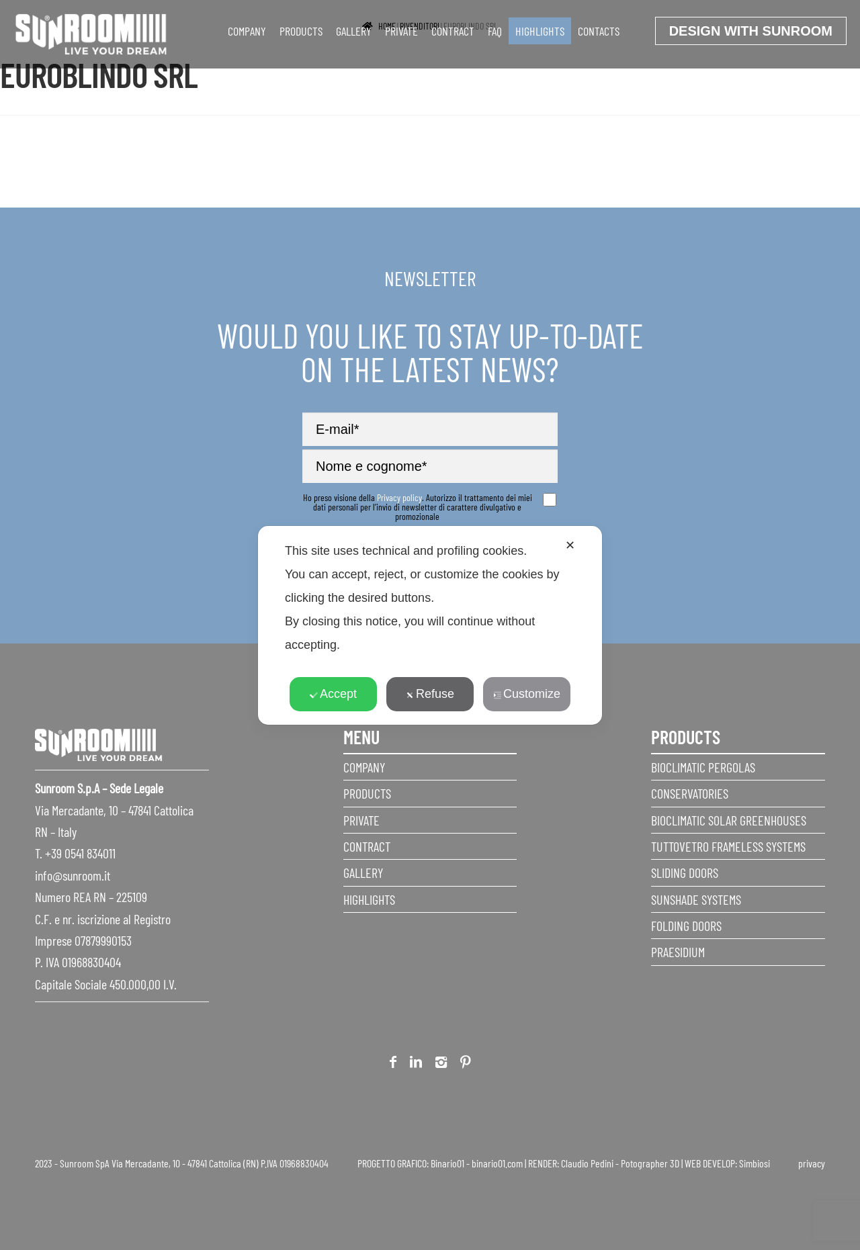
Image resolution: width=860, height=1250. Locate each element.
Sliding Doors (684, 872)
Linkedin (416, 1064)
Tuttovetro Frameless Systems (728, 846)
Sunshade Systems (696, 899)
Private (401, 31)
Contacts (598, 31)
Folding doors (686, 926)
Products (301, 31)
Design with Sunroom (750, 31)
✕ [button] (570, 545)
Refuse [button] (430, 694)
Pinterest (466, 1064)
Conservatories (689, 793)
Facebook (393, 1064)
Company (247, 31)
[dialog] (430, 625)
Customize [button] (526, 694)
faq (495, 31)
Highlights (539, 31)
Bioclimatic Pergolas (703, 767)
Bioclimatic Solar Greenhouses (728, 820)
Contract (452, 31)
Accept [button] (333, 694)
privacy (811, 1163)
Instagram (441, 1064)
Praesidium (678, 952)
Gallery (354, 31)
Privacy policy (399, 497)
